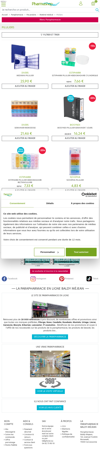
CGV (64, 426)
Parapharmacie (17, 15)
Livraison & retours (29, 435)
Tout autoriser (81, 252)
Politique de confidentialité (68, 435)
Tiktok (92, 278)
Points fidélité (11, 445)
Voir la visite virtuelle (50, 391)
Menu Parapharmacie (50, 19)
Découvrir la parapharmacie (50, 336)
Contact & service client (29, 441)
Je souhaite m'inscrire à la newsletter (50, 271)
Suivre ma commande (10, 435)
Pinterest (66, 278)
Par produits (31, 15)
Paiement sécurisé (28, 430)
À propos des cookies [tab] (82, 203)
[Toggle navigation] (3, 3)
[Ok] (97, 9)
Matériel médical (46, 15)
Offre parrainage (10, 441)
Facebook (9, 278)
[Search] (47, 9)
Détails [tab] (50, 203)
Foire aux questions (28, 446)
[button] (80, 3)
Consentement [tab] (17, 203)
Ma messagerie (10, 430)
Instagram (38, 278)
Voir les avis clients (50, 407)
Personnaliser (49, 252)
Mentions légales (66, 430)
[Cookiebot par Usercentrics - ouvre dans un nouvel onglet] (84, 195)
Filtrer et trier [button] (50, 34)
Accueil (5, 15)
